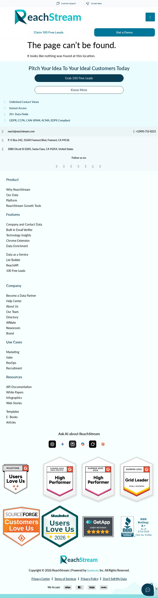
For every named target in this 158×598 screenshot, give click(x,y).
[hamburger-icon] (150, 17)
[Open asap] (147, 589)
